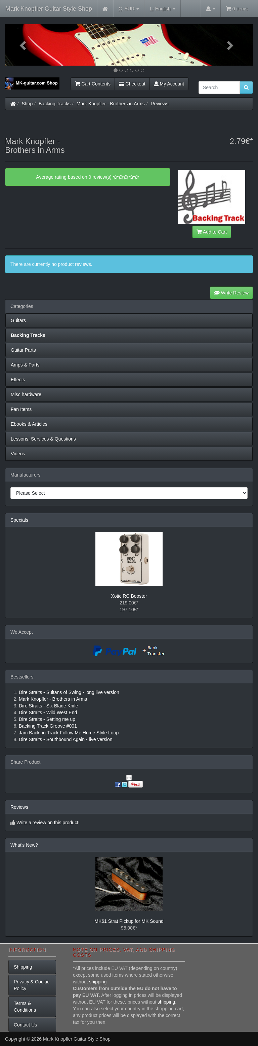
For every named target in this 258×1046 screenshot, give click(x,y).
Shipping (23, 967)
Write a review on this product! (48, 822)
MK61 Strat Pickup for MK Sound (128, 921)
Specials (19, 520)
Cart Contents (93, 83)
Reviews (160, 103)
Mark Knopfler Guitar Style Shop (48, 8)
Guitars (18, 320)
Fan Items (21, 409)
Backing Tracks (55, 103)
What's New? (24, 845)
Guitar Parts (23, 350)
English (162, 9)
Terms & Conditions (25, 1007)
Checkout (132, 83)
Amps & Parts (25, 365)
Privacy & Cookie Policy (32, 985)
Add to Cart (212, 232)
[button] (23, 45)
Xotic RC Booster (129, 596)
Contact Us (25, 1024)
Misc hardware (26, 394)
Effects (18, 379)
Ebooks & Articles (29, 424)
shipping (97, 981)
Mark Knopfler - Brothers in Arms (111, 103)
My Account (169, 83)
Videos (18, 453)
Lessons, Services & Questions (43, 439)
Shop (27, 103)
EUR (129, 9)
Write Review (231, 292)
